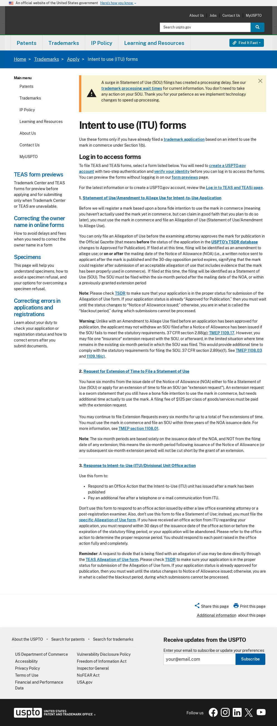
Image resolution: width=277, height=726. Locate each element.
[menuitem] (27, 42)
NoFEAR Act (88, 675)
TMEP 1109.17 (221, 333)
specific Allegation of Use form (107, 520)
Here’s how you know (118, 3)
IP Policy (27, 110)
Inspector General (93, 668)
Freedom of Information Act (101, 661)
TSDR (120, 293)
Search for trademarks (113, 639)
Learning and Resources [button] (154, 43)
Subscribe (250, 659)
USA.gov (84, 682)
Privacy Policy (27, 668)
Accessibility (26, 661)
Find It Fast (245, 43)
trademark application (184, 139)
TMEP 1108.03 (249, 350)
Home (20, 59)
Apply (73, 59)
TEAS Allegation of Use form (112, 559)
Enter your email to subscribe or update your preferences (213, 650)
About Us (196, 15)
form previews (185, 177)
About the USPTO (27, 639)
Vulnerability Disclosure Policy (104, 654)
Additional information (216, 615)
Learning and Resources (41, 121)
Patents (26, 86)
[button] (211, 607)
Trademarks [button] (63, 43)
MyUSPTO (254, 15)
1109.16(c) (96, 356)
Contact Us (231, 15)
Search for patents (68, 639)
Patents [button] (26, 43)
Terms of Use (26, 675)
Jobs (213, 15)
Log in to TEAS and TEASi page (234, 187)
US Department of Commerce (41, 654)
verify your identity (172, 171)
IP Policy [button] (101, 43)
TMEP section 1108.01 (138, 428)
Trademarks (46, 59)
